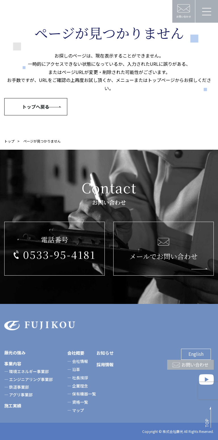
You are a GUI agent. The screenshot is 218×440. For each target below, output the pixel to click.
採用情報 (105, 364)
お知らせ (105, 353)
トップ (9, 141)
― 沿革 (73, 369)
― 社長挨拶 (77, 377)
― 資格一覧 (77, 402)
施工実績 (12, 406)
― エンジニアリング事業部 (28, 379)
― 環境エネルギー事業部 (26, 371)
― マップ (75, 410)
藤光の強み (15, 353)
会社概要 (75, 353)
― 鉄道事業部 (16, 387)
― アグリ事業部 (18, 394)
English (196, 353)
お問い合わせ (195, 364)
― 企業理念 (77, 386)
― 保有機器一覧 (81, 394)
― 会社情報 (77, 361)
